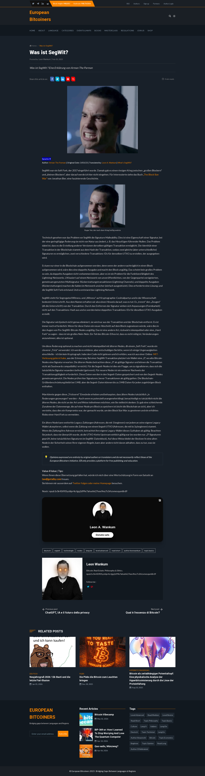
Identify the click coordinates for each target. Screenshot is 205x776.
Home (32, 30)
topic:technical (148, 732)
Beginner (134, 743)
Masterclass (111, 30)
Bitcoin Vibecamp (104, 714)
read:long (161, 743)
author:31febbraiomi (139, 749)
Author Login (168, 4)
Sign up (146, 4)
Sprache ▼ (46, 159)
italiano (153, 726)
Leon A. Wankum (109, 162)
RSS (128, 4)
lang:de (89, 550)
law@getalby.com (51, 479)
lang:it (144, 726)
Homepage (105, 483)
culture (134, 726)
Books (97, 30)
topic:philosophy (151, 721)
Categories (68, 30)
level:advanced (102, 550)
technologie (69, 550)
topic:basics (149, 550)
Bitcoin (152, 738)
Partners (156, 4)
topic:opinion (148, 743)
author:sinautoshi (138, 738)
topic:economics (166, 738)
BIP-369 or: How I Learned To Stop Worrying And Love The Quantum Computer (109, 733)
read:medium (153, 715)
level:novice (168, 715)
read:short (116, 550)
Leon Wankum (45, 59)
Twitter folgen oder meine (86, 483)
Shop (150, 30)
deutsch (47, 550)
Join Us (140, 30)
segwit (57, 550)
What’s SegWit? (125, 162)
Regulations (127, 30)
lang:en (161, 732)
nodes (79, 550)
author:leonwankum (132, 550)
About (41, 30)
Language (53, 30)
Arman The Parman (57, 162)
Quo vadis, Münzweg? (106, 746)
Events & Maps (84, 30)
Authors (137, 4)
